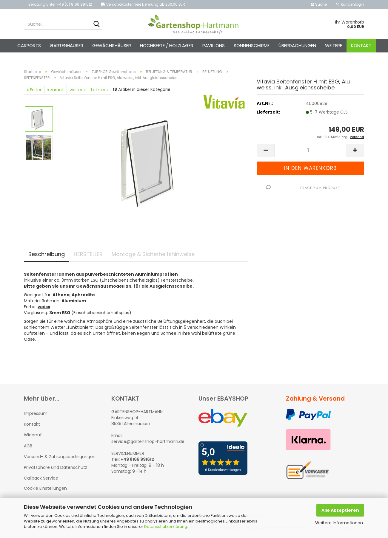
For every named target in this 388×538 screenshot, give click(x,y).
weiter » (77, 90)
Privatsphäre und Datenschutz (55, 467)
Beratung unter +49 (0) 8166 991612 (60, 4)
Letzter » (99, 90)
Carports (29, 45)
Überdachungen (297, 45)
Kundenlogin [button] (350, 4)
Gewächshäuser (111, 45)
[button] (266, 150)
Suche (319, 4)
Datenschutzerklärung (165, 526)
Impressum (35, 413)
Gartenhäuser (66, 45)
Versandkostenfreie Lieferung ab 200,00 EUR (143, 4)
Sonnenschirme (252, 45)
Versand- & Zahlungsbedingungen (60, 457)
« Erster (34, 90)
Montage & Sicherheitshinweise (153, 254)
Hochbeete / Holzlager (166, 45)
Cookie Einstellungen (45, 488)
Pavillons (213, 45)
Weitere (333, 45)
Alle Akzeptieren (340, 510)
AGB (28, 446)
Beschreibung (46, 254)
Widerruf (33, 435)
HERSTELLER (88, 254)
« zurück (55, 90)
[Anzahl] (310, 150)
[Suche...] (96, 24)
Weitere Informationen (339, 523)
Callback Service (41, 478)
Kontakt (361, 45)
